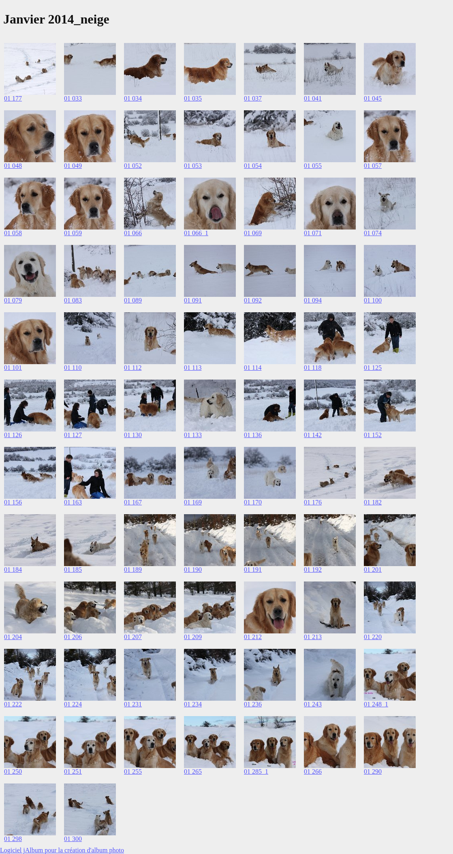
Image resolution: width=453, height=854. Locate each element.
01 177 (13, 98)
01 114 (252, 367)
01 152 (373, 434)
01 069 (253, 233)
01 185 (73, 569)
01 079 (13, 300)
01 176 (313, 502)
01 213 (313, 636)
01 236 (253, 704)
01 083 (73, 300)
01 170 (253, 502)
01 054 (253, 165)
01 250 (13, 771)
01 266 (313, 771)
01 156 (13, 502)
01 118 (312, 367)
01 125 (373, 367)
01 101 (13, 367)
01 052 (133, 165)
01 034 (133, 98)
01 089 (133, 300)
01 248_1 (376, 704)
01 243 (313, 704)
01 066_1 (196, 233)
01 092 (253, 300)
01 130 (133, 434)
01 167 (133, 502)
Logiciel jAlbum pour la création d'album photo (62, 850)
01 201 (373, 569)
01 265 (193, 771)
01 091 (193, 300)
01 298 (13, 838)
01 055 (313, 165)
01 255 (133, 771)
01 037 (253, 98)
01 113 (192, 367)
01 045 (373, 98)
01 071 (313, 233)
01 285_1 (256, 771)
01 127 (73, 434)
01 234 (193, 704)
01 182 (373, 502)
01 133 (193, 434)
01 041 (313, 98)
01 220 (373, 636)
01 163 (73, 502)
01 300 (73, 838)
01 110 (72, 367)
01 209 (193, 636)
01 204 (13, 636)
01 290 (373, 771)
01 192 (313, 569)
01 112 (132, 367)
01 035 (193, 98)
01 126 (13, 434)
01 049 (73, 165)
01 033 (73, 98)
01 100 (373, 300)
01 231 (133, 704)
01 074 (373, 233)
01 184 (13, 569)
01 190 (193, 569)
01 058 (13, 233)
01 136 (253, 434)
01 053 (193, 165)
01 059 (73, 233)
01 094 (313, 300)
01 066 (133, 233)
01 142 (313, 434)
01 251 (73, 771)
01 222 (13, 704)
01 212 (253, 636)
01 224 (73, 704)
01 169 (193, 502)
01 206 (73, 636)
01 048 (13, 165)
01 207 (133, 636)
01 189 (133, 569)
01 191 (253, 569)
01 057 (373, 165)
